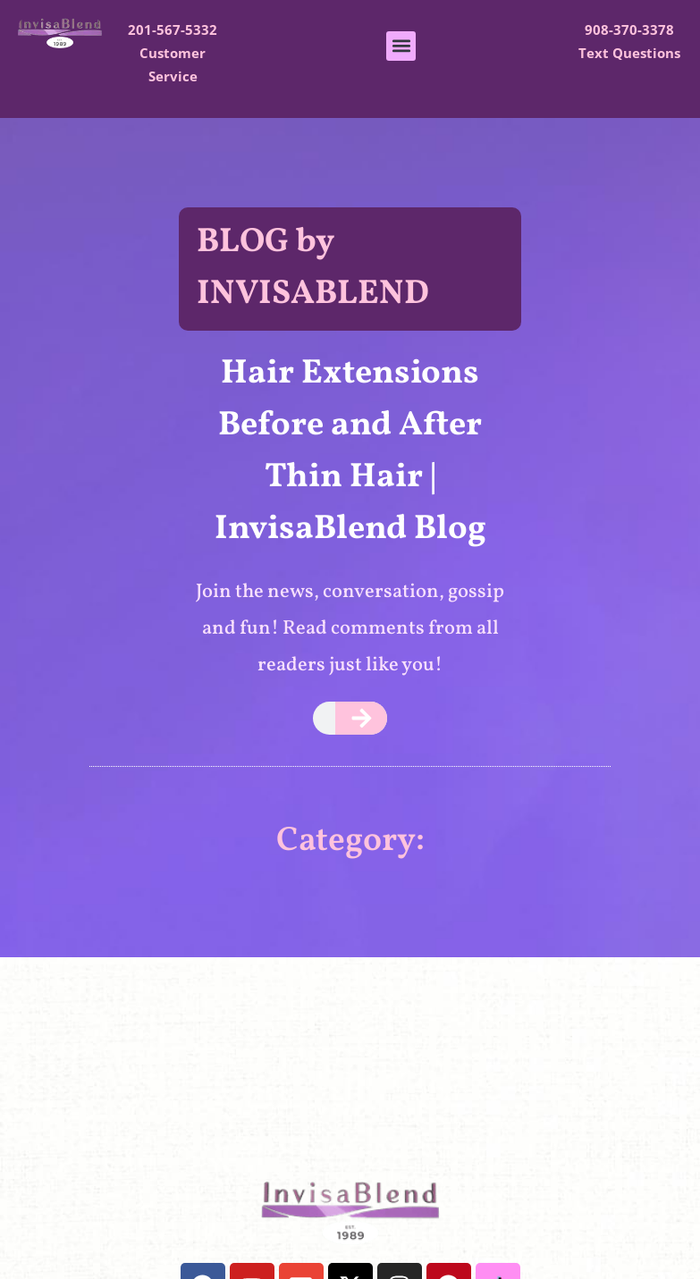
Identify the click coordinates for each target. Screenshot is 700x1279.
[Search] (361, 718)
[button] (401, 46)
